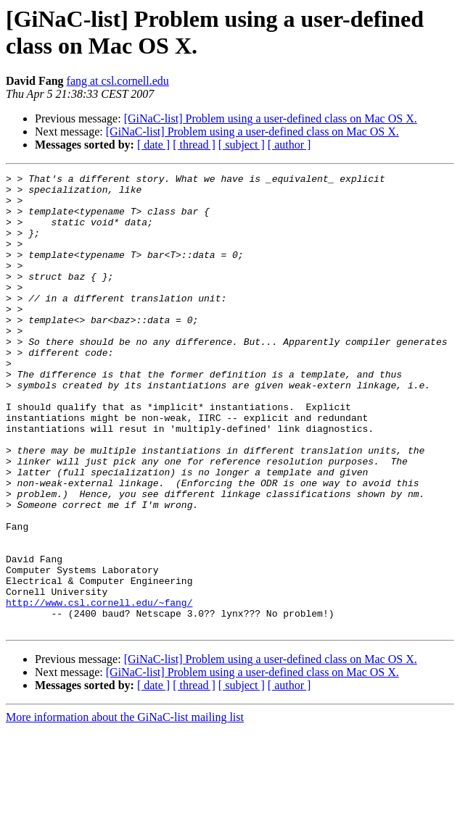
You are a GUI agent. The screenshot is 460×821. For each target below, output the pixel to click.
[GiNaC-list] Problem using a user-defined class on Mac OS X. (270, 118)
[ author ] (289, 144)
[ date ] (153, 144)
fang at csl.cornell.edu (118, 81)
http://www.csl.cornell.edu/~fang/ (99, 689)
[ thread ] (194, 144)
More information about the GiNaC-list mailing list (125, 808)
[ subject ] (241, 144)
